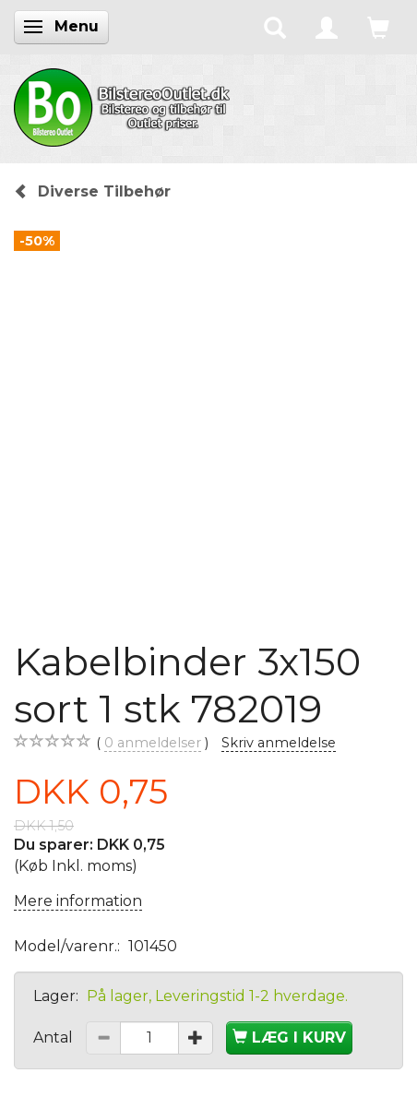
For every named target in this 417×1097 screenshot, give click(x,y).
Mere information (78, 901)
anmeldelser (152, 743)
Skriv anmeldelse (278, 742)
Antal (55, 1037)
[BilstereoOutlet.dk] (124, 104)
